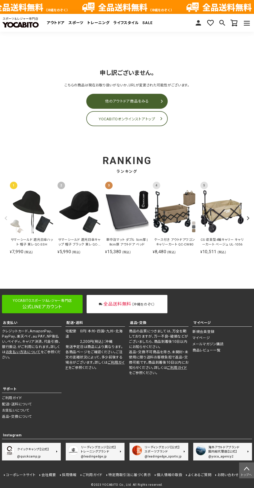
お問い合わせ (227, 475)
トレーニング (98, 23)
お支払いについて (16, 410)
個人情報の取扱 (169, 475)
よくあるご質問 (199, 475)
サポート (10, 389)
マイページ (198, 23)
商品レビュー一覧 (206, 350)
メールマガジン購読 (207, 344)
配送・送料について (17, 404)
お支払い (10, 323)
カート (234, 23)
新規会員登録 (203, 332)
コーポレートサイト (20, 475)
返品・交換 (138, 323)
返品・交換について (17, 416)
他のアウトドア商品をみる (127, 101)
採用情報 (69, 475)
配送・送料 (74, 323)
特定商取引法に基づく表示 (129, 475)
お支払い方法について (23, 352)
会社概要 (48, 475)
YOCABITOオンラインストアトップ (127, 119)
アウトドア (56, 23)
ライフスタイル (125, 23)
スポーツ (75, 23)
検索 (222, 23)
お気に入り (210, 23)
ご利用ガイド (177, 368)
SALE (147, 23)
